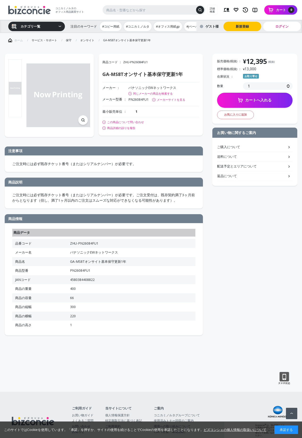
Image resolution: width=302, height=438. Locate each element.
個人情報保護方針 (117, 415)
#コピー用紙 (110, 26)
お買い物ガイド (82, 415)
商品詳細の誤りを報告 (121, 128)
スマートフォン (284, 378)
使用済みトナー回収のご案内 (174, 420)
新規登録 (242, 26)
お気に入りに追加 (235, 115)
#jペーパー (193, 26)
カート (285, 10)
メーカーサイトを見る (171, 100)
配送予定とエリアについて (237, 166)
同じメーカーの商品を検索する (153, 94)
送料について (227, 156)
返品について (227, 176)
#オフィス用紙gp (168, 26)
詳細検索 (212, 10)
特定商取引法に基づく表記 (123, 420)
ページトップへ (291, 413)
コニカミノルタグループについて (177, 415)
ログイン (282, 26)
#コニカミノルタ (137, 26)
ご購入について (228, 147)
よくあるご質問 (82, 420)
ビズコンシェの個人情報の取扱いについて (235, 429)
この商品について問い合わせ (125, 122)
